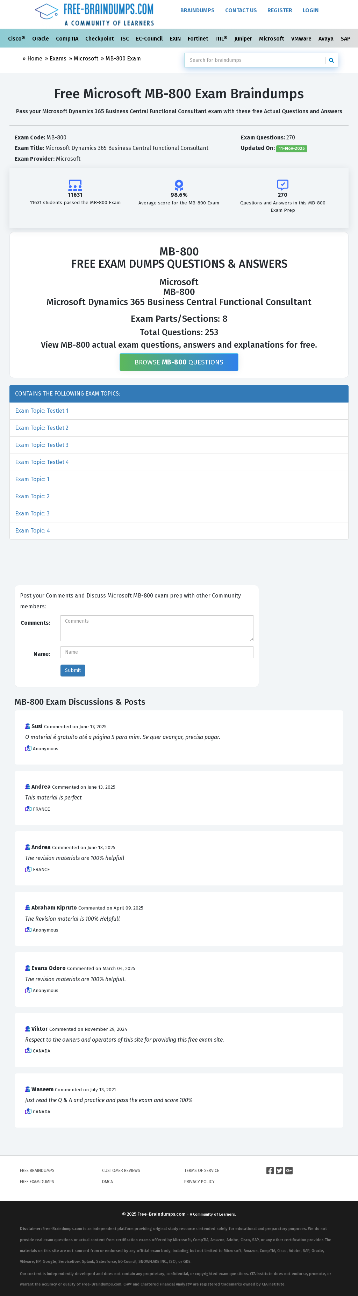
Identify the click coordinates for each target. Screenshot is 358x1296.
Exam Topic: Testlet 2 (42, 428)
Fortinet (199, 38)
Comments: (35, 623)
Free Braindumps (37, 1170)
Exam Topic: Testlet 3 (42, 445)
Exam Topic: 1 (32, 479)
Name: (42, 654)
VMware (302, 38)
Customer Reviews (121, 1170)
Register (279, 10)
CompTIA (68, 38)
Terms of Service (201, 1170)
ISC (125, 38)
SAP (346, 38)
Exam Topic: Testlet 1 (41, 410)
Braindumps (197, 10)
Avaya (326, 38)
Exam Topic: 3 (32, 513)
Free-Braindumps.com (162, 1214)
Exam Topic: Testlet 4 (42, 462)
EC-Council (150, 38)
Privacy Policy (199, 1181)
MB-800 (123, 58)
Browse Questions (179, 362)
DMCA (107, 1181)
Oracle (41, 38)
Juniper (243, 38)
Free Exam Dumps (37, 1181)
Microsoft (272, 38)
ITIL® (222, 38)
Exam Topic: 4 (32, 530)
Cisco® (17, 38)
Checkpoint (100, 38)
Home (34, 58)
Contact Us (241, 10)
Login (311, 10)
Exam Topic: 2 (32, 496)
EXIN (176, 38)
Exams (58, 58)
